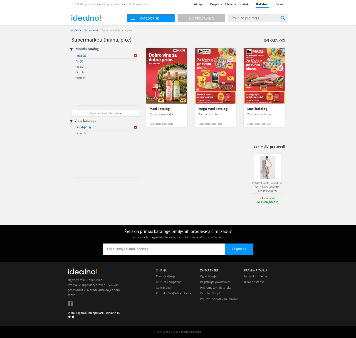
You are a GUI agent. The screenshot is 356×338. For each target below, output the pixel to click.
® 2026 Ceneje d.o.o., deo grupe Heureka (178, 331)
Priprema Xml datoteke (215, 288)
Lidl (80, 72)
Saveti (280, 4)
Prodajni (84, 127)
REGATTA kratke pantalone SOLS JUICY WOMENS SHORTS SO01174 (267, 187)
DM (79, 61)
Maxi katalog (160, 109)
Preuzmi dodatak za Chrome (219, 299)
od (267, 202)
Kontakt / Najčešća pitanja (173, 293)
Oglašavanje (208, 276)
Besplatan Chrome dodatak (229, 4)
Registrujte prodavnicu (215, 282)
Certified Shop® (210, 293)
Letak (81, 133)
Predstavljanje (165, 276)
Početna (76, 30)
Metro (81, 77)
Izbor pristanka (254, 282)
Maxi (81, 55)
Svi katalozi (91, 30)
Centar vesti (164, 288)
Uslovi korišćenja (255, 276)
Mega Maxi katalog (213, 109)
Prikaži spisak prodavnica (104, 113)
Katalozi (262, 4)
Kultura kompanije (168, 282)
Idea (80, 66)
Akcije (198, 4)
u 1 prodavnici (267, 197)
